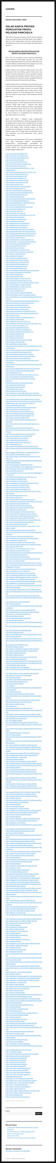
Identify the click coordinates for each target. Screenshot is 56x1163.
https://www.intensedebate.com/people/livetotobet (21, 311)
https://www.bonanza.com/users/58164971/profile (20, 573)
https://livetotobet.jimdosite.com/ (16, 209)
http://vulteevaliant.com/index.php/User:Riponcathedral (22, 673)
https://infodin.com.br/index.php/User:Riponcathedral (22, 812)
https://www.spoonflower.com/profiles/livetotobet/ (21, 569)
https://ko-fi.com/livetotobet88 (15, 561)
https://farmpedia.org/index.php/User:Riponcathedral (21, 786)
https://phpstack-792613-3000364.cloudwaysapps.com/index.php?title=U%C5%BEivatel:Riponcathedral (17, 870)
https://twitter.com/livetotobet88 (15, 254)
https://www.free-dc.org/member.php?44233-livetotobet (22, 393)
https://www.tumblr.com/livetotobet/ (17, 162)
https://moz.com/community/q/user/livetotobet (20, 522)
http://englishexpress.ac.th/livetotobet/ (17, 225)
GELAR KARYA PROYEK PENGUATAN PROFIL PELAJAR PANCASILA (20, 29)
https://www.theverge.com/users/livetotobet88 (19, 411)
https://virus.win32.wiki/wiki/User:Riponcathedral (20, 910)
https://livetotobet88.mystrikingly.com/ (17, 201)
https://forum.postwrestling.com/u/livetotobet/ (20, 428)
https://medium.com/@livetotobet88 (16, 258)
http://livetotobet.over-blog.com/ (15, 213)
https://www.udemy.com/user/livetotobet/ (18, 409)
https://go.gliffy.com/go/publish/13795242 (18, 454)
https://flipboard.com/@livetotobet (16, 509)
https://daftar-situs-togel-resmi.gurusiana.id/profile (21, 1080)
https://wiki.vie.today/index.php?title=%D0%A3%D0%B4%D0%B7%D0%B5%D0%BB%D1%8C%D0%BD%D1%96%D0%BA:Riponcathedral (24, 994)
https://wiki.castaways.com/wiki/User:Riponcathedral (21, 921)
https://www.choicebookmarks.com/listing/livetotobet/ (22, 446)
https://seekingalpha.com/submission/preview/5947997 (22, 483)
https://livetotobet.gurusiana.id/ (15, 221)
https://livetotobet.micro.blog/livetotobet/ (18, 243)
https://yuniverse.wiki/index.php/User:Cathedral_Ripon (22, 1054)
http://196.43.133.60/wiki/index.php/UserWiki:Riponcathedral (24, 581)
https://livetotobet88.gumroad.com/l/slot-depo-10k (21, 477)
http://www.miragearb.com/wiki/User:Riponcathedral (21, 745)
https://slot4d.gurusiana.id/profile (16, 1066)
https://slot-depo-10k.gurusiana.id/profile (18, 1068)
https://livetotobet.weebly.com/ (15, 160)
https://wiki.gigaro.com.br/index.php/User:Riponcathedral (23, 943)
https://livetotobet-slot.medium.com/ (17, 156)
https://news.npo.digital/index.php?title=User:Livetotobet (23, 368)
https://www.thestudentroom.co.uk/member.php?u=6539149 (23, 563)
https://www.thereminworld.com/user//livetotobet (20, 356)
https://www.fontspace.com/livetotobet (17, 309)
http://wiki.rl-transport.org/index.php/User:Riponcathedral (23, 714)
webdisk (10, 9)
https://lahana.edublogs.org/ (14, 1095)
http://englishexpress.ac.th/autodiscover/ (18, 223)
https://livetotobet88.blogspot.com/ (16, 176)
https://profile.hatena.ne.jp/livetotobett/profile (19, 252)
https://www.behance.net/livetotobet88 (17, 262)
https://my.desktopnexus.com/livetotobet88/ (19, 340)
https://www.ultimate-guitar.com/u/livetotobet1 (20, 507)
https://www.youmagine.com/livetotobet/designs (20, 511)
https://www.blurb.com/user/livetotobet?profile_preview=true (24, 501)
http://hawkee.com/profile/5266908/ (17, 266)
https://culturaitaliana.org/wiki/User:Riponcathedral (21, 769)
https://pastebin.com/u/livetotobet (16, 391)
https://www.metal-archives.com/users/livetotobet (21, 542)
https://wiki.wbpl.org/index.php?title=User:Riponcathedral (23, 998)
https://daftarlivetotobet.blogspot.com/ (17, 158)
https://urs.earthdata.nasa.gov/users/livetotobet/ (20, 413)
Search (8, 1111)
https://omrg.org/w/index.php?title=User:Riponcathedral (22, 859)
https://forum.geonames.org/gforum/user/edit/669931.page (23, 544)
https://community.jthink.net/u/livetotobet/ (19, 352)
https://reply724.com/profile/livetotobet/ (18, 550)
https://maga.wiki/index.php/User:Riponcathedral (20, 841)
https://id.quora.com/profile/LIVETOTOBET (18, 272)
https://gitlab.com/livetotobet (14, 338)
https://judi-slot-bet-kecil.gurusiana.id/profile (19, 1078)
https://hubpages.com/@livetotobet (16, 219)
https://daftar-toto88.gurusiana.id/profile (18, 1086)
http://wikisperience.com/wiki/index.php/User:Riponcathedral (24, 716)
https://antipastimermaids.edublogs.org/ (18, 1097)
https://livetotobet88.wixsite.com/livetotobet (19, 190)
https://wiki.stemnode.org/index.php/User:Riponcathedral (23, 986)
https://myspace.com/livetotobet (15, 342)
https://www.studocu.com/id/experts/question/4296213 (22, 516)
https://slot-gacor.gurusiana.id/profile (17, 1070)
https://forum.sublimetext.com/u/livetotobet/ (19, 436)
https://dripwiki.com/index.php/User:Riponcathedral (21, 784)
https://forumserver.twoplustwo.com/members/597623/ (22, 374)
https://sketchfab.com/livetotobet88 (16, 344)
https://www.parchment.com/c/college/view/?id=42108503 (23, 399)
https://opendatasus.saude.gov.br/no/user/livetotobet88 (22, 282)
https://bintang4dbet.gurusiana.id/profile (18, 1056)
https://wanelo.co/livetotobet (14, 546)
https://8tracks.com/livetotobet (15, 319)
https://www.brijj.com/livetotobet (15, 385)
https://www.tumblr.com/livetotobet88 (17, 180)
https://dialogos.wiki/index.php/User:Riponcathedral (21, 777)
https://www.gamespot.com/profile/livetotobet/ (20, 376)
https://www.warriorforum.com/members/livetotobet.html (23, 559)
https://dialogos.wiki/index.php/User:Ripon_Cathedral (22, 577)
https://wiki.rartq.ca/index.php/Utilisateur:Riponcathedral (23, 966)
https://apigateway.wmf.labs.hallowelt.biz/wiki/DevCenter (22, 753)
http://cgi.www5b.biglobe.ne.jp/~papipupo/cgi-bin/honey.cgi (23, 466)
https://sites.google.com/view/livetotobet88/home (20, 198)
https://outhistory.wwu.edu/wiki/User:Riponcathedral (21, 865)
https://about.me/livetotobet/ (14, 256)
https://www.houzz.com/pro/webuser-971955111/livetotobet (23, 520)
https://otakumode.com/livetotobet (16, 540)
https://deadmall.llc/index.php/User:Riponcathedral (21, 771)
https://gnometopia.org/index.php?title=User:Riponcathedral (24, 800)
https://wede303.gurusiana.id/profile (16, 1064)
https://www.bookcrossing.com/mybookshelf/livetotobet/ (22, 301)
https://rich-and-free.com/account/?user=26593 (20, 548)
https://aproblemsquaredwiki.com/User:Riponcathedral (22, 755)
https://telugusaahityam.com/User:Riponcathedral (20, 900)
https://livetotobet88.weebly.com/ (16, 188)
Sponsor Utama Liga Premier (15, 1134)
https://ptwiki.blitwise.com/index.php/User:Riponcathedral (23, 878)
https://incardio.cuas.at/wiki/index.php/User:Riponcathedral (23, 810)
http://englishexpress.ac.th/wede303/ (17, 227)
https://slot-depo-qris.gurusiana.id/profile (18, 1072)
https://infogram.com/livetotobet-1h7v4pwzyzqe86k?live (22, 452)
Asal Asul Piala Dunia (13, 1136)
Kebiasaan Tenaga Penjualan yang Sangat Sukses (21, 1138)
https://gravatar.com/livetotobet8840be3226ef (19, 331)
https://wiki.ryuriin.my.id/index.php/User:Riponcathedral (22, 980)
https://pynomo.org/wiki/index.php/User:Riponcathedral (22, 649)
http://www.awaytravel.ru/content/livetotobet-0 (20, 469)
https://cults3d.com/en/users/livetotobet (18, 487)
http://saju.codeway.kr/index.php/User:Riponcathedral (22, 651)
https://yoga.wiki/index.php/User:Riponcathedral (20, 1025)
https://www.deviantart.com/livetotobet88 (18, 186)
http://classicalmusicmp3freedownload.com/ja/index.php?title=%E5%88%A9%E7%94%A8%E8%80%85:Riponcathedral (24, 597)
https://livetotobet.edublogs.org (15, 217)
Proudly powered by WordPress (18, 1158)
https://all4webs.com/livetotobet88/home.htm (19, 192)
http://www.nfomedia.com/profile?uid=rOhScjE (19, 354)
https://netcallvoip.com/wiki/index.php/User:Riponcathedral (23, 851)
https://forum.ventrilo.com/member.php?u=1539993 (21, 514)
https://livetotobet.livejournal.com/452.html (19, 280)
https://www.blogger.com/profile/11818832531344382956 (22, 270)
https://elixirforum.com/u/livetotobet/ (17, 440)
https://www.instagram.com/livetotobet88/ (18, 284)
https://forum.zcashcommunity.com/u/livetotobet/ (21, 434)
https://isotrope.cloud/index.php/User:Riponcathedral (21, 820)
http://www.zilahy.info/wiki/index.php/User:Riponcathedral (23, 747)
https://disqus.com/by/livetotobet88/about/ (18, 329)
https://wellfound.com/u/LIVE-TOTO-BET (18, 321)
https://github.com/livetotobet (15, 336)
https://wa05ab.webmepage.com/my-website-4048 (21, 172)
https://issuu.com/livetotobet (14, 274)
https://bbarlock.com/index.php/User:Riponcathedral (21, 761)
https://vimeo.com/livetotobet (14, 291)
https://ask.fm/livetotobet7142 (15, 471)
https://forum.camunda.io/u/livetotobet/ (17, 417)
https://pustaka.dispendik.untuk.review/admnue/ (20, 229)
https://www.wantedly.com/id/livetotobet (18, 556)
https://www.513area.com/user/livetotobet (18, 358)
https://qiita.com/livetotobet (14, 497)
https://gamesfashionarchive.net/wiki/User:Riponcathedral (23, 792)
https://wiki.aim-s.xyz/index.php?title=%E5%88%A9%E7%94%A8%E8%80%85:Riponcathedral (24, 915)
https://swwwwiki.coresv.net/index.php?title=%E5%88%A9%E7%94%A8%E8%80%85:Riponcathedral (24, 669)
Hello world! (26, 1151)
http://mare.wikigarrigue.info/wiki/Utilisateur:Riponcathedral (24, 638)
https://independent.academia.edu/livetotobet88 (20, 518)
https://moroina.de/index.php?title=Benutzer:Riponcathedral (24, 843)
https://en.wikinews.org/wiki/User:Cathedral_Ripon (21, 575)
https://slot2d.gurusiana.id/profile (16, 1062)
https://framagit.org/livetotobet (15, 333)
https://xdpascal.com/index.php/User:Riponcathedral (21, 1023)
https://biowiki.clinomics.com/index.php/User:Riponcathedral (24, 763)
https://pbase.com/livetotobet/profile (17, 524)
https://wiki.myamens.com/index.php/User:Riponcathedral (23, 700)
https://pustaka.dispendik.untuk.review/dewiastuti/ (21, 231)
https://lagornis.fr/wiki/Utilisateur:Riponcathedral (20, 829)
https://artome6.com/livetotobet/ (15, 237)
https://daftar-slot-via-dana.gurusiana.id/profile (20, 1082)
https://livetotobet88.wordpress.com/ (17, 153)
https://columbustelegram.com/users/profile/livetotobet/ (22, 350)
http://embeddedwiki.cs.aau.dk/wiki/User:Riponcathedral (22, 612)
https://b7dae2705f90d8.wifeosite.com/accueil (19, 207)
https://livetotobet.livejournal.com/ (16, 178)
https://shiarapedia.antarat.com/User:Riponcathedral (21, 657)
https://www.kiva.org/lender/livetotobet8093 (19, 505)
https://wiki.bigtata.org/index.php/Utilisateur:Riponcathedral (24, 919)
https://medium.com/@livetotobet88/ (17, 182)
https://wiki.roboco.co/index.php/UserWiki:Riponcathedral (23, 978)
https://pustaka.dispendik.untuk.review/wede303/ (20, 235)
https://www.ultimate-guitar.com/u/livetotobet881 (20, 295)
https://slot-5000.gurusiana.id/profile (17, 1084)
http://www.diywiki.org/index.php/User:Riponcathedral (22, 722)
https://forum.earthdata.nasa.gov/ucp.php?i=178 (20, 415)
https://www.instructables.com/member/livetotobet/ (21, 407)
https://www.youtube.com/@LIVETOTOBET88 (19, 293)
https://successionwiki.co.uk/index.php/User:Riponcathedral (23, 888)
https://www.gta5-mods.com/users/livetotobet (19, 536)
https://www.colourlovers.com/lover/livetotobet (20, 303)
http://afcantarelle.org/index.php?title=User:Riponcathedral (23, 589)
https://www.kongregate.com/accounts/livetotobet (20, 530)
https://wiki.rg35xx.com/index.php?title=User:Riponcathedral (24, 976)
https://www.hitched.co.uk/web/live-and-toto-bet (20, 215)
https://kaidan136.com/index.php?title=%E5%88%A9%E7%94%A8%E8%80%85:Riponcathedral (24, 825)
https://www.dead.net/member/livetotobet (18, 307)
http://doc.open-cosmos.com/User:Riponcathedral (20, 610)
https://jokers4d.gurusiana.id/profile (16, 1058)
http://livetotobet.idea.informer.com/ (16, 495)
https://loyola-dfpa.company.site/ (16, 1088)
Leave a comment (20, 1100)
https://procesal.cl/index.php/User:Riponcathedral (20, 876)
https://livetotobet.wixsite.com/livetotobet (18, 164)
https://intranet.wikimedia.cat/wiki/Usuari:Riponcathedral (23, 818)
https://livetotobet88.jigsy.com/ (15, 196)
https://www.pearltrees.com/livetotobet (17, 485)
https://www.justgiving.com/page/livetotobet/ (19, 464)
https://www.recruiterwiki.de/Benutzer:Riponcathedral (22, 1013)
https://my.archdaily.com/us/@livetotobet (18, 489)
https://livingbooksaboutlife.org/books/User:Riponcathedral (23, 839)
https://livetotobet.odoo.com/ (14, 211)
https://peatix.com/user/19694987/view (17, 503)
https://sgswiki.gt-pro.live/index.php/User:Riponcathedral (23, 882)
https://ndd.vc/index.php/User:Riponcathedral (19, 845)
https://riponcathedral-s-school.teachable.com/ (20, 239)
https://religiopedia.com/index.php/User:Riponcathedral (22, 880)
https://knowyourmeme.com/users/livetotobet (19, 383)
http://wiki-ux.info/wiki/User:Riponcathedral (19, 679)
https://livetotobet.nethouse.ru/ (15, 248)
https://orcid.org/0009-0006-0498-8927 (18, 571)
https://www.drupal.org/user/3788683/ (17, 438)
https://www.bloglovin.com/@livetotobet (18, 250)
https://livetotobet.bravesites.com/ (16, 166)
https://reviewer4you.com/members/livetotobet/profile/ (22, 538)
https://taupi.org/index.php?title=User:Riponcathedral (21, 890)
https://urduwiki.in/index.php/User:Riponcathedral (21, 908)
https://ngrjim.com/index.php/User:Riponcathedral (21, 853)
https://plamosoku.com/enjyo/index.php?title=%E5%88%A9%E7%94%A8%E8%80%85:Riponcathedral (24, 1046)
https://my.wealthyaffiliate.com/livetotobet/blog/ (20, 203)
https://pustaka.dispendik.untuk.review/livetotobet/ (21, 233)
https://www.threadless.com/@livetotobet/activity (20, 499)
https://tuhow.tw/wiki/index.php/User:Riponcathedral (21, 906)
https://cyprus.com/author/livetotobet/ (17, 305)
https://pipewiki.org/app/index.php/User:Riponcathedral (22, 874)
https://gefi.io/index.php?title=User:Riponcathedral (21, 794)
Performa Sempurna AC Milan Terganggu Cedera (21, 1131)
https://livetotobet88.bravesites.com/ (17, 194)
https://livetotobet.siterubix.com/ (15, 205)
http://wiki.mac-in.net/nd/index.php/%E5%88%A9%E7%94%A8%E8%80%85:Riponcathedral (24, 687)
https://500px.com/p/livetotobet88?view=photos (20, 317)
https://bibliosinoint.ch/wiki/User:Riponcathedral (20, 583)
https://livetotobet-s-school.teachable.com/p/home (21, 241)
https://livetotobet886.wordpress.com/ (17, 174)
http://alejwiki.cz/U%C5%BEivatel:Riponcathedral (20, 579)
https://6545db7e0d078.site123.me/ (16, 246)
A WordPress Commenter (13, 1151)
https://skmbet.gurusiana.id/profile (16, 1060)
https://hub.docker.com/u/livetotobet (17, 481)
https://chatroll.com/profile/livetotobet (17, 327)
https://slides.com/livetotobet (14, 184)
